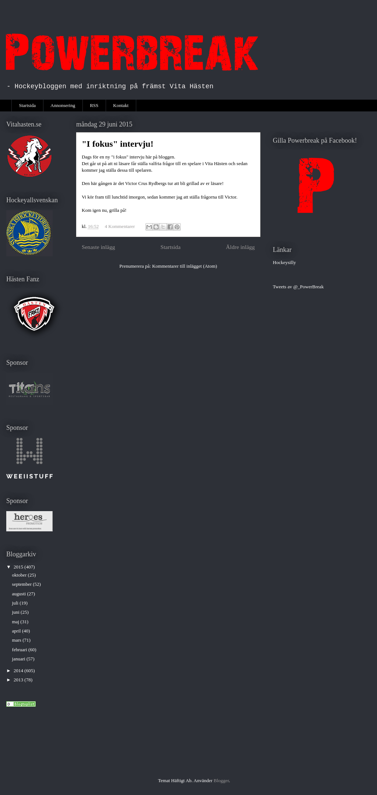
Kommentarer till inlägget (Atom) (184, 266)
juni (16, 612)
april (17, 631)
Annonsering (62, 105)
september (22, 584)
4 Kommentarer (120, 226)
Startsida (27, 105)
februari (20, 649)
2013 (19, 679)
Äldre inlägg (240, 247)
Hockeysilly (284, 262)
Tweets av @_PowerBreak (298, 286)
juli (16, 603)
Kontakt (120, 105)
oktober (20, 575)
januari (19, 659)
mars (17, 640)
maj (16, 621)
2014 (19, 670)
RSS (94, 105)
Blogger (221, 780)
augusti (19, 593)
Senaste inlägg (98, 247)
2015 (19, 567)
